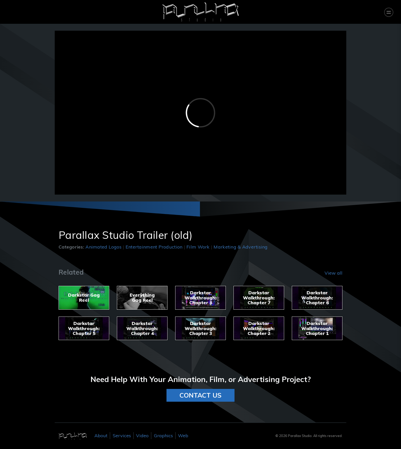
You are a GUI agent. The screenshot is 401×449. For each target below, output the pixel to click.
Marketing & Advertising (241, 247)
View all (333, 273)
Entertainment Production (154, 247)
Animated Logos (103, 247)
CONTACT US (200, 395)
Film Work (197, 247)
